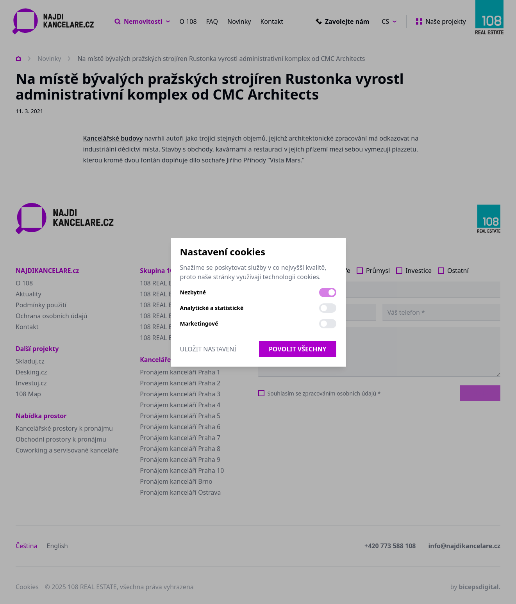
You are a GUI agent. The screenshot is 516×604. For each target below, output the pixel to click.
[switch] (327, 292)
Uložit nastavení (208, 349)
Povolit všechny (298, 349)
